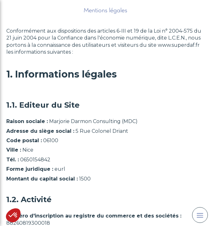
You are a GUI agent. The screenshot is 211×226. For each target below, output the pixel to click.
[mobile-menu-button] (200, 215)
